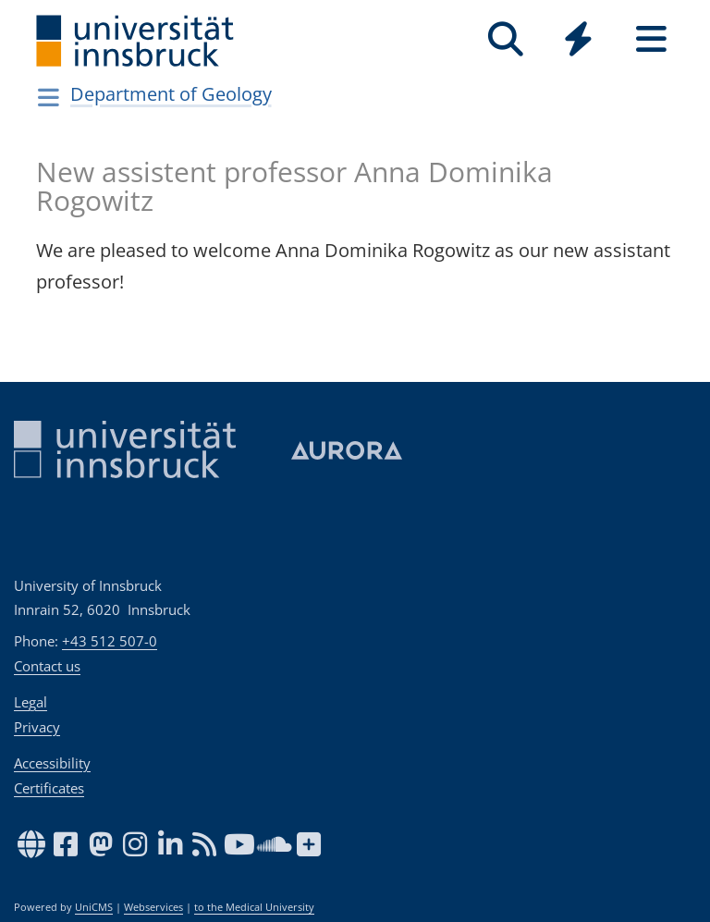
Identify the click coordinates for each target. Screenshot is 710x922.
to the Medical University (254, 907)
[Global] (578, 41)
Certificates (49, 788)
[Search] (505, 39)
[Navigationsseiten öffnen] (48, 97)
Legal (30, 702)
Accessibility (52, 763)
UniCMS (94, 907)
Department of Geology (171, 93)
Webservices (153, 907)
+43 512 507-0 (109, 641)
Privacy (37, 727)
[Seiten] (651, 39)
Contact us (47, 666)
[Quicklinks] (578, 39)
